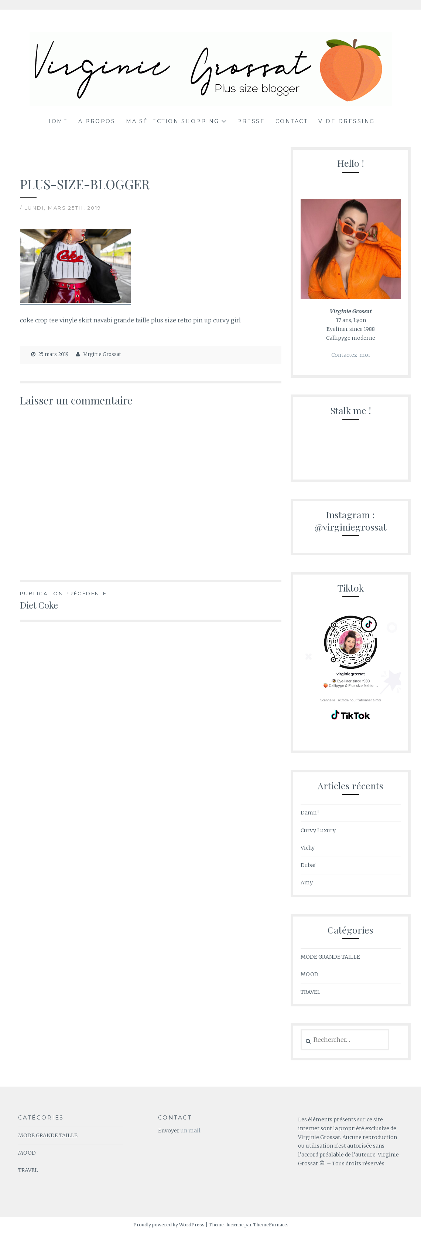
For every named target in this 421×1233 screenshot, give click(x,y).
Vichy (308, 847)
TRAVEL (311, 992)
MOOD (309, 974)
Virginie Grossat (102, 354)
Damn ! (310, 812)
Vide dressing (346, 121)
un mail (191, 1130)
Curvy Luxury (318, 830)
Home (57, 121)
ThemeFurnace (270, 1224)
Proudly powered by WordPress (169, 1224)
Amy (307, 882)
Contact (291, 121)
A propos (96, 121)
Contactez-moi (350, 355)
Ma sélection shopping (172, 121)
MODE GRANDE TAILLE (330, 956)
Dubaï (308, 865)
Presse (251, 121)
